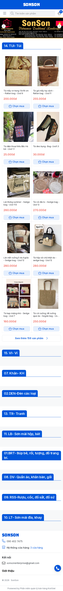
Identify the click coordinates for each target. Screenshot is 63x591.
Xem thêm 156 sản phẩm (31, 338)
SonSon (15, 580)
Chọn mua (17, 106)
